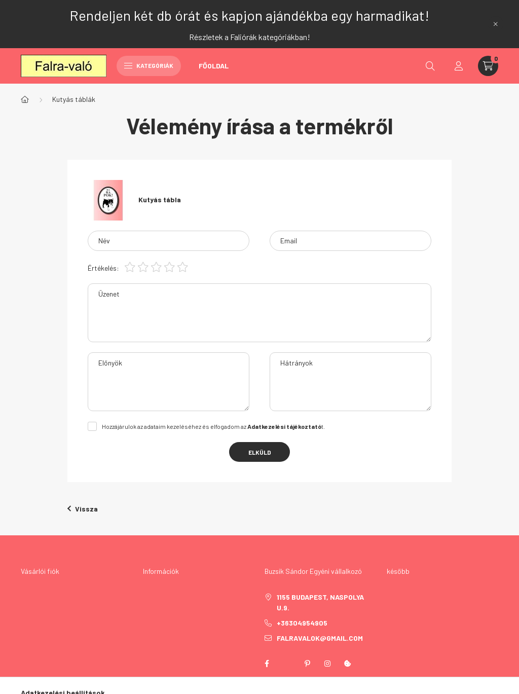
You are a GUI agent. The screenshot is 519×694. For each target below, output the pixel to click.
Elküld (259, 452)
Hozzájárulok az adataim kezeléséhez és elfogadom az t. (213, 426)
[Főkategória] (25, 99)
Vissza (82, 508)
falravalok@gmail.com (320, 638)
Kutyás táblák (73, 99)
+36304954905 (302, 622)
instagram (327, 663)
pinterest (307, 663)
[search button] (430, 66)
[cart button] (488, 66)
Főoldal (214, 65)
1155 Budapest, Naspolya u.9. (320, 602)
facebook (266, 663)
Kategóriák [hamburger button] (148, 65)
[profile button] (459, 66)
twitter (287, 663)
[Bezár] (495, 23)
